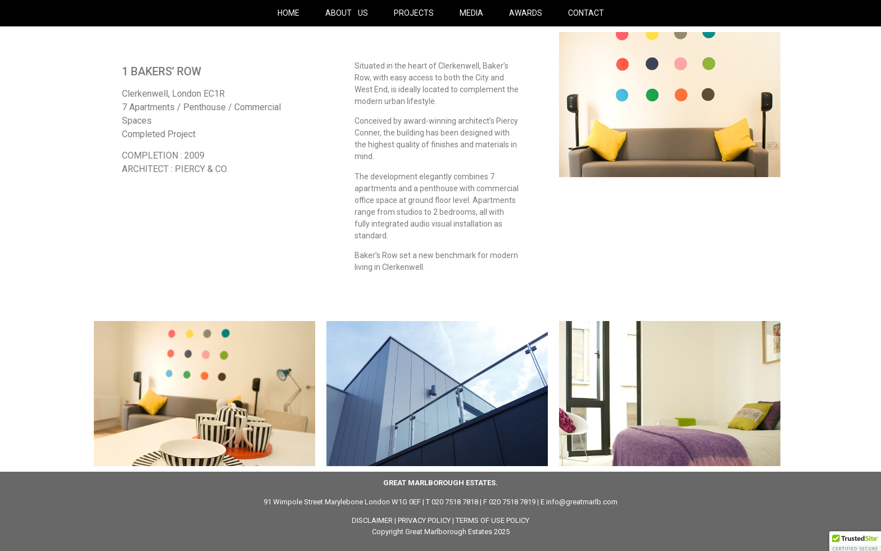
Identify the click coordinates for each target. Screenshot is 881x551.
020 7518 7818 (455, 502)
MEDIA (471, 12)
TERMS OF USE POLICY (492, 520)
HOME (288, 12)
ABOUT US (346, 12)
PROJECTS (414, 12)
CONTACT (586, 12)
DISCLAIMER (372, 520)
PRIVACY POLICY (424, 520)
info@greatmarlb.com (581, 502)
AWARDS (525, 12)
